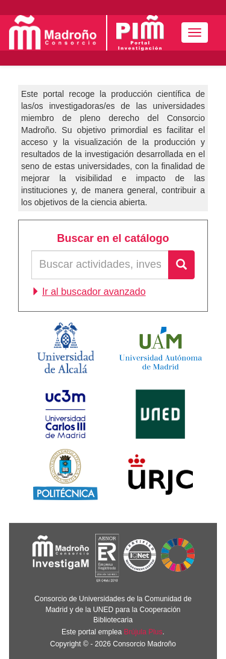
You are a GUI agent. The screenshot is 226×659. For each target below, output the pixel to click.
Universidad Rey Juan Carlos (160, 474)
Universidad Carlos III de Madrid (65, 414)
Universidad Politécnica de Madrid (65, 474)
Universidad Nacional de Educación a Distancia (160, 414)
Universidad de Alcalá (66, 348)
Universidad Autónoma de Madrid (160, 348)
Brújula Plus (143, 632)
